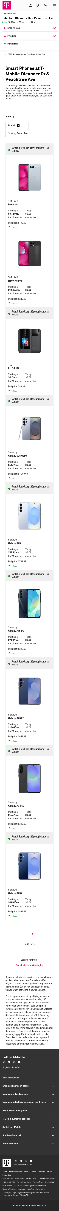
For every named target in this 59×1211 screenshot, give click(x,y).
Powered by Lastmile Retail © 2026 (29, 1205)
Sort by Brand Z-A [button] (19, 133)
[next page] (32, 934)
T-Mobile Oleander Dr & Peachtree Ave (26, 54)
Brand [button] (11, 125)
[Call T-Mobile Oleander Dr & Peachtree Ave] (30, 28)
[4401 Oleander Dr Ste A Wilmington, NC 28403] (30, 36)
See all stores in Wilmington (29, 965)
